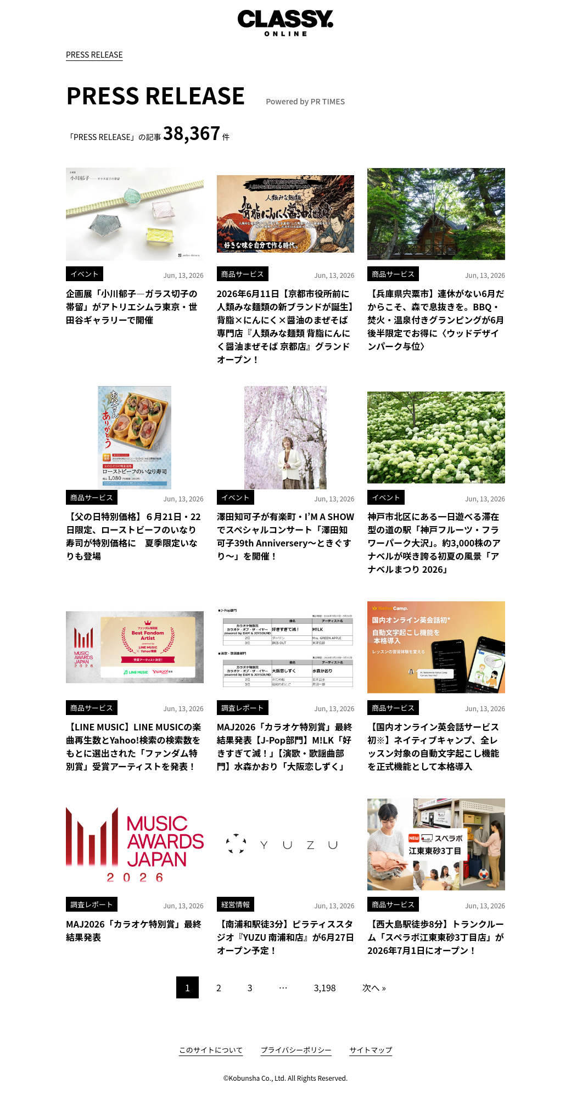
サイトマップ (370, 1050)
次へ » (374, 987)
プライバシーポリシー (296, 1050)
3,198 (325, 987)
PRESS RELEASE (94, 54)
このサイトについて (211, 1050)
